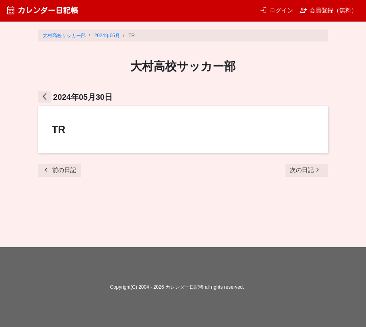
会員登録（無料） (328, 10)
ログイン (276, 10)
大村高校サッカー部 (64, 35)
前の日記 (59, 169)
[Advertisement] (183, 214)
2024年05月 (107, 35)
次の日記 (306, 169)
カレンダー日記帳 (42, 10)
